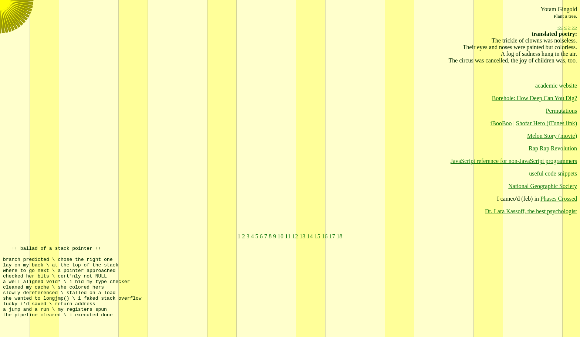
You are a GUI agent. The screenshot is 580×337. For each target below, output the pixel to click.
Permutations (561, 111)
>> (574, 27)
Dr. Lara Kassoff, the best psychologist (531, 211)
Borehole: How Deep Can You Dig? (534, 98)
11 (287, 236)
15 (317, 236)
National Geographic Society (542, 186)
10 (280, 236)
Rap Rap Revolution (553, 148)
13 (303, 236)
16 (325, 236)
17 (332, 236)
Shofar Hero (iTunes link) (546, 123)
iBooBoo (501, 123)
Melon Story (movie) (552, 136)
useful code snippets (553, 173)
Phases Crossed (558, 198)
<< (560, 27)
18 (340, 236)
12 (295, 236)
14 (310, 236)
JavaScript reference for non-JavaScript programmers (514, 161)
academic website (556, 85)
